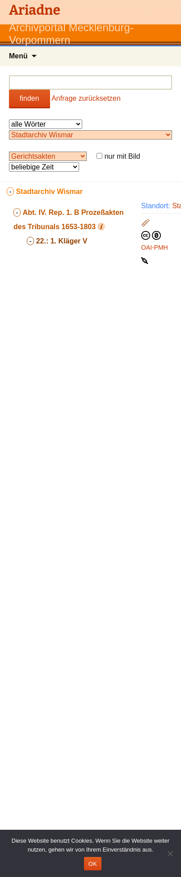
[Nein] (169, 853)
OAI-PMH (154, 247)
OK (92, 864)
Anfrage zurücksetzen (86, 98)
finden (29, 98)
